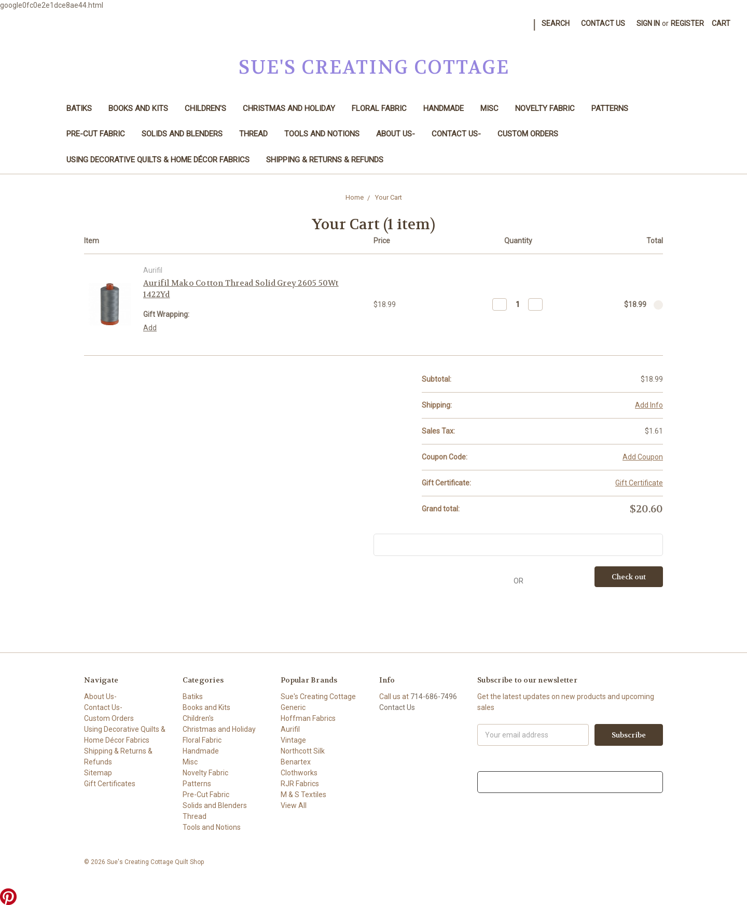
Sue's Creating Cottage (318, 696)
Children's (205, 108)
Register (687, 23)
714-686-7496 (433, 696)
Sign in (648, 23)
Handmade (443, 108)
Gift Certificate (639, 483)
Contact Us (603, 23)
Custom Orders (527, 133)
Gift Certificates (109, 783)
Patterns (609, 108)
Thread (253, 133)
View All (294, 805)
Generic (293, 707)
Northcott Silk (303, 751)
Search (556, 23)
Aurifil (290, 729)
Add (150, 328)
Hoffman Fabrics (308, 718)
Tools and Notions (321, 133)
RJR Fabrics (300, 783)
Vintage (293, 740)
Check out (629, 576)
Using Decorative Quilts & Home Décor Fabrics (158, 159)
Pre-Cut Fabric (95, 133)
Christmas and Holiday (289, 108)
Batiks (79, 108)
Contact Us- (456, 133)
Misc (489, 108)
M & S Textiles (303, 794)
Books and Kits (138, 108)
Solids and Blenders (182, 133)
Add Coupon (642, 457)
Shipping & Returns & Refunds (324, 159)
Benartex (296, 762)
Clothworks (299, 773)
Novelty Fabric (545, 108)
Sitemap (98, 773)
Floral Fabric (379, 108)
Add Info (649, 405)
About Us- (395, 133)
